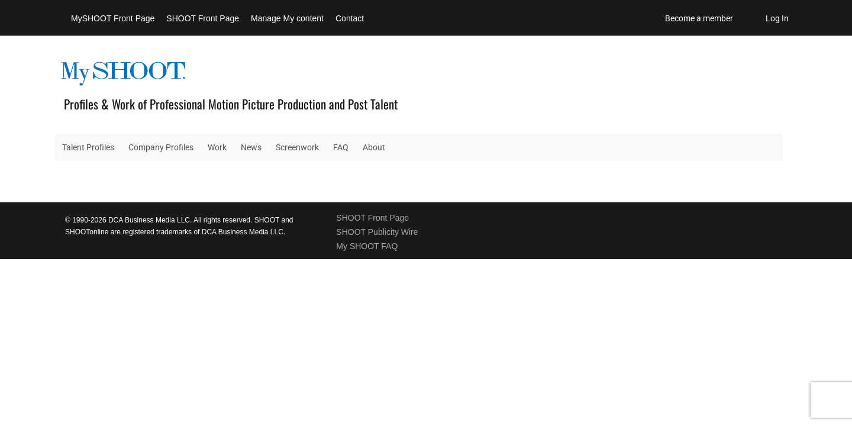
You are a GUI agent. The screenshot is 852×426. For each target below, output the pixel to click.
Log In (777, 18)
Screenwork (297, 147)
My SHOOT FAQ (367, 246)
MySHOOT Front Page (112, 18)
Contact (349, 18)
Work (217, 147)
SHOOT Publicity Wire (377, 232)
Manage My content (287, 18)
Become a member (699, 18)
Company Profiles (160, 147)
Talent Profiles (88, 147)
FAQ (340, 147)
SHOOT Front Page (202, 18)
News (251, 147)
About (374, 147)
